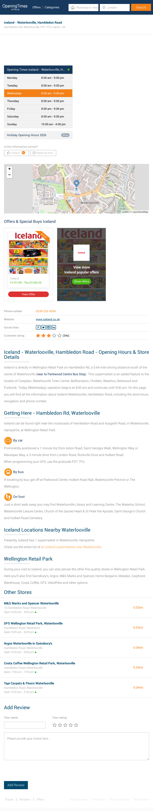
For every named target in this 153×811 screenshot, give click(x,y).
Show (65, 135)
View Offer (28, 294)
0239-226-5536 (46, 311)
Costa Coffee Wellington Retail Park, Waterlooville (39, 663)
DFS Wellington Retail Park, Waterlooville (33, 623)
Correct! (16, 152)
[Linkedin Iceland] (53, 327)
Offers (36, 7)
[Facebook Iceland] (38, 327)
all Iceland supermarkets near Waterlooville (71, 547)
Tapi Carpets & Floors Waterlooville (29, 683)
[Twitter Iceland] (43, 327)
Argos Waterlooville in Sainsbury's (28, 643)
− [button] (9, 175)
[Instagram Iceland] (48, 327)
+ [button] (9, 169)
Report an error (42, 153)
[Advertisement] (76, 53)
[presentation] (34, 773)
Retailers (24, 799)
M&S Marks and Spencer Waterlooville (31, 603)
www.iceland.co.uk (48, 319)
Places (9, 799)
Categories (52, 7)
